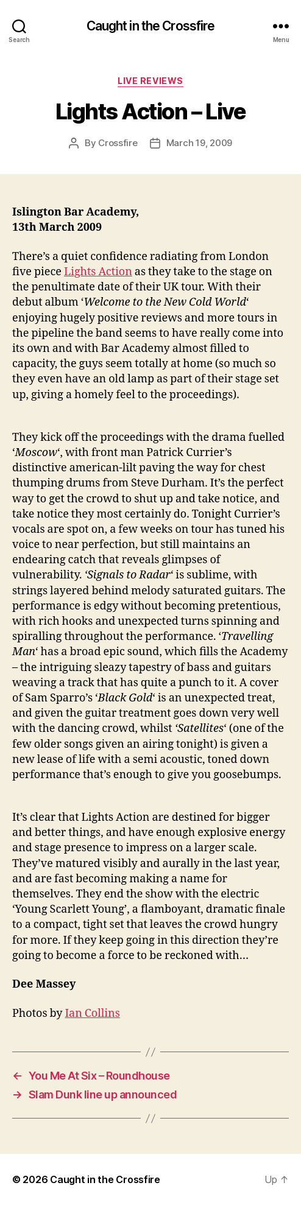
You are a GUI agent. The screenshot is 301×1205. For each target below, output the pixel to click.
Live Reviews (150, 81)
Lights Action (98, 272)
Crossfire (118, 143)
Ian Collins (92, 1014)
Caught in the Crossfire (151, 25)
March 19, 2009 (199, 143)
